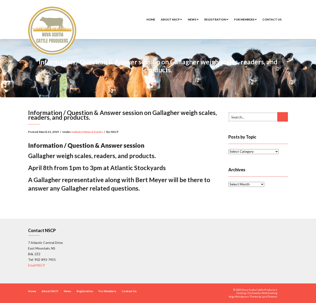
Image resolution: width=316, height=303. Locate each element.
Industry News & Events (87, 132)
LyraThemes (269, 296)
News (193, 19)
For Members (245, 19)
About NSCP (171, 19)
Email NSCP (36, 265)
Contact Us (272, 19)
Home (150, 19)
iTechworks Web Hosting (262, 293)
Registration (216, 19)
